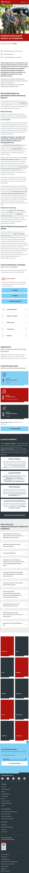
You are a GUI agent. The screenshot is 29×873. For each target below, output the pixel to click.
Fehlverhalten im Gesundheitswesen (9, 861)
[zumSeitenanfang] (27, 742)
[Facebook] (8, 778)
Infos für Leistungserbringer (7, 818)
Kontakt (3, 805)
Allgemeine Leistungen (12, 316)
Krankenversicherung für (6, 43)
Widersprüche (4, 831)
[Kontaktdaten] (26, 11)
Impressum (3, 829)
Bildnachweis (4, 856)
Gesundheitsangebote (12, 309)
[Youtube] (24, 778)
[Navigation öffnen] (27, 2)
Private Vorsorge (10, 329)
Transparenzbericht (5, 794)
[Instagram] (19, 778)
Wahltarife (9, 335)
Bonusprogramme (11, 278)
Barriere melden (5, 866)
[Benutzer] (22, 2)
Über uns (3, 798)
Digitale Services (10, 322)
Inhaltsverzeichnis (5, 854)
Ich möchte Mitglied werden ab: (8, 755)
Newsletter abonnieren (6, 803)
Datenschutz (4, 824)
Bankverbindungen (5, 859)
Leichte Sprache (6, 871)
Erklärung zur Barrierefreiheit (7, 864)
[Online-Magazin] (2, 778)
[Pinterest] (13, 778)
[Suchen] (25, 2)
